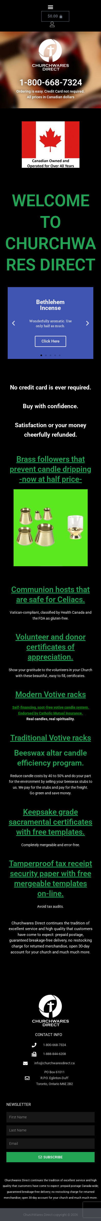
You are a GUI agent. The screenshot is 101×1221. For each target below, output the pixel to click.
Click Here (50, 341)
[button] (50, 7)
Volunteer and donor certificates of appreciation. (51, 646)
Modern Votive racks (50, 694)
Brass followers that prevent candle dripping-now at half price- (50, 469)
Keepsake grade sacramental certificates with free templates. (50, 821)
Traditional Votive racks (50, 737)
